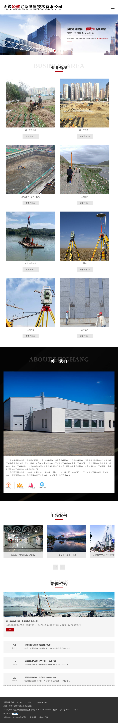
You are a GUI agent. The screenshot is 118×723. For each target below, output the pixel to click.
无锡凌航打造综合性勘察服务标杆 (38, 645)
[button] (55, 51)
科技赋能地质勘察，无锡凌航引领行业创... (22, 621)
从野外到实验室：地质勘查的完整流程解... (41, 677)
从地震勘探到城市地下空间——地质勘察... (41, 661)
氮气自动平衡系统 (20, 717)
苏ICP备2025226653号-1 (69, 710)
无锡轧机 (33, 717)
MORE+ (10, 629)
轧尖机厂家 (43, 717)
